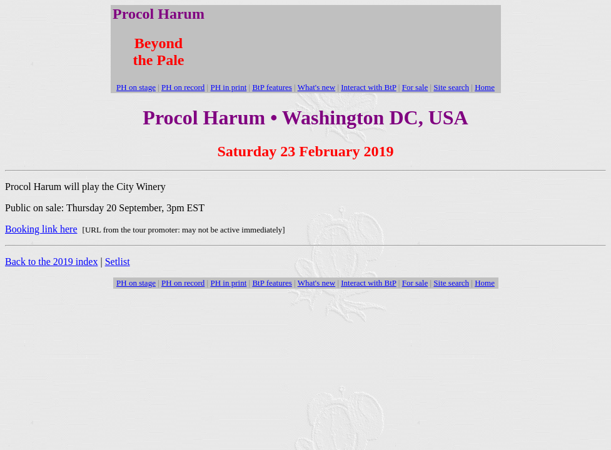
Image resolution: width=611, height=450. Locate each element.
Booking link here (41, 229)
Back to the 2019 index (51, 261)
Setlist (117, 261)
